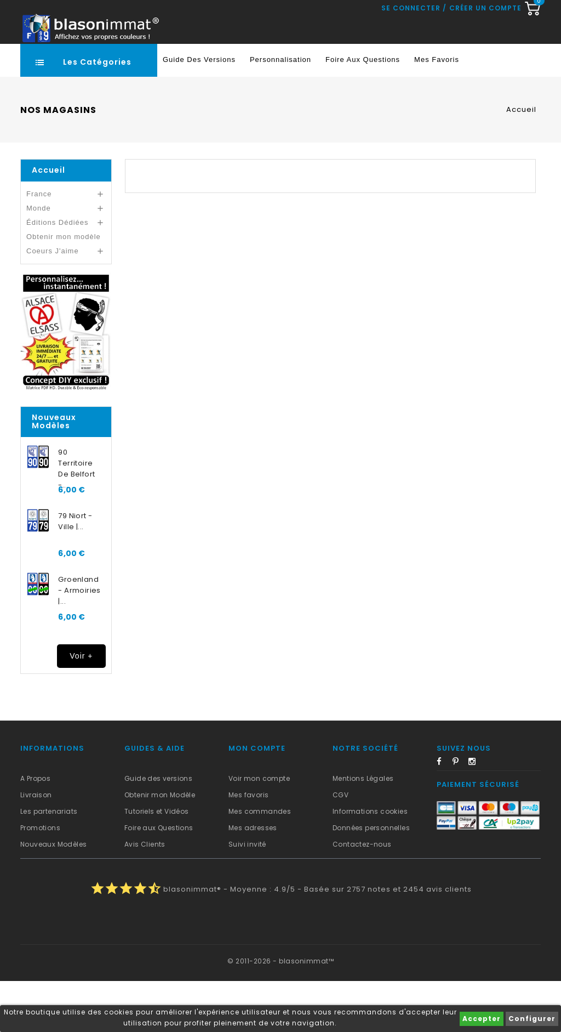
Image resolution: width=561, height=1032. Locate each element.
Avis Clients (144, 895)
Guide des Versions (199, 110)
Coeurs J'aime (52, 302)
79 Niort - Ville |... (75, 572)
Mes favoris (436, 110)
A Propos (35, 829)
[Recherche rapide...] (278, 63)
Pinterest (460, 814)
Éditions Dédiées (57, 273)
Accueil (48, 221)
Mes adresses (252, 878)
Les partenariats (48, 862)
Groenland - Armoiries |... (79, 641)
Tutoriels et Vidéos (156, 862)
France (38, 245)
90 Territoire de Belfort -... (76, 514)
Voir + (81, 706)
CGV (340, 845)
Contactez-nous (362, 895)
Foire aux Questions (362, 110)
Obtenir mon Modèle (159, 845)
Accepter (481, 1018)
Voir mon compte (259, 829)
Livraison (36, 845)
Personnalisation (280, 110)
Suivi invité (247, 895)
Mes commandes (259, 862)
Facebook (444, 814)
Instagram (475, 814)
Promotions (40, 878)
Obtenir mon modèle (63, 287)
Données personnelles (371, 878)
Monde (38, 259)
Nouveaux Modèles (53, 895)
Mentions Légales (363, 829)
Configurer (532, 1018)
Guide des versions (158, 829)
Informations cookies (370, 862)
